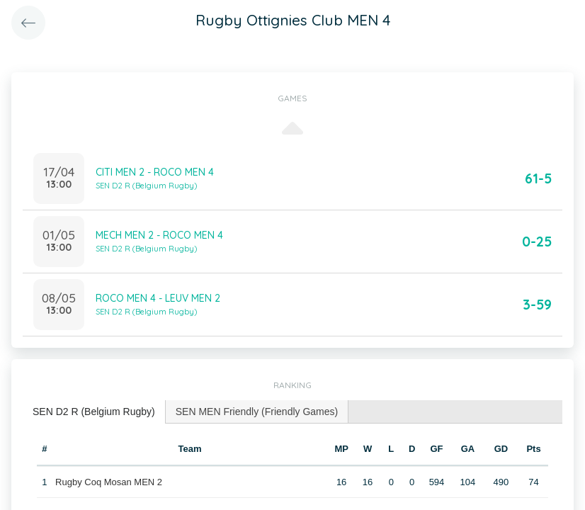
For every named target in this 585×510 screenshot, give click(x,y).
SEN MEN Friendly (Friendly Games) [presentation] (257, 411)
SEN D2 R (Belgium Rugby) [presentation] (94, 411)
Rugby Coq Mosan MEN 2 (108, 482)
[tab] (94, 412)
